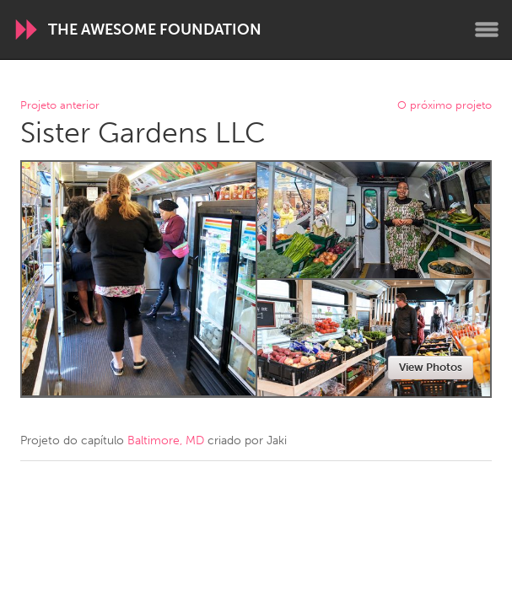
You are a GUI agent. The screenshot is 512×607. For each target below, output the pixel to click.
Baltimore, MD (165, 440)
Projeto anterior (60, 105)
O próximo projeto (444, 105)
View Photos (430, 367)
